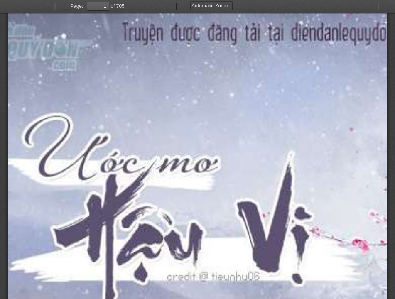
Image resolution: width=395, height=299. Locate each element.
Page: (76, 6)
